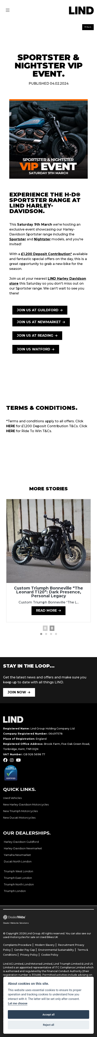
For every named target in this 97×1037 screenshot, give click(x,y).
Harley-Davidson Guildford (21, 841)
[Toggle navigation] (7, 10)
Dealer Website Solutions (16, 923)
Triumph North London (19, 884)
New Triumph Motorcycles (20, 811)
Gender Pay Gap (24, 949)
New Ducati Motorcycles (19, 817)
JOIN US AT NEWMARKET (39, 322)
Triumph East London (18, 877)
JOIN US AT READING (35, 335)
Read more (46, 610)
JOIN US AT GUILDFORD (37, 310)
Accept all (48, 1014)
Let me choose (17, 1003)
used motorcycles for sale (19, 937)
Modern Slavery (45, 944)
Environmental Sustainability (56, 949)
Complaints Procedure (17, 944)
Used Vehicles (12, 798)
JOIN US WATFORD (33, 349)
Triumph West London (18, 871)
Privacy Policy (29, 954)
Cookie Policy (49, 954)
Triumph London (15, 891)
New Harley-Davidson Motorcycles (26, 804)
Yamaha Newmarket (17, 854)
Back (88, 27)
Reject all (48, 1024)
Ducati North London (18, 861)
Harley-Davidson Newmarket (23, 848)
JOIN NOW (17, 692)
